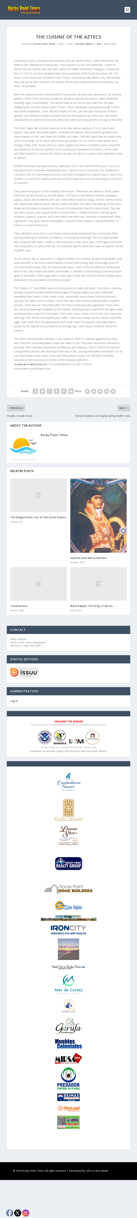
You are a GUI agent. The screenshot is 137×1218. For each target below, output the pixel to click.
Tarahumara (18, 606)
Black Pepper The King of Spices (91, 606)
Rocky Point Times (44, 43)
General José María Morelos (88, 558)
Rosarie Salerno (84, 43)
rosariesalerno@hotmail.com (30, 364)
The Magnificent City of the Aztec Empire (38, 517)
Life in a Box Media (97, 1170)
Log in (14, 701)
